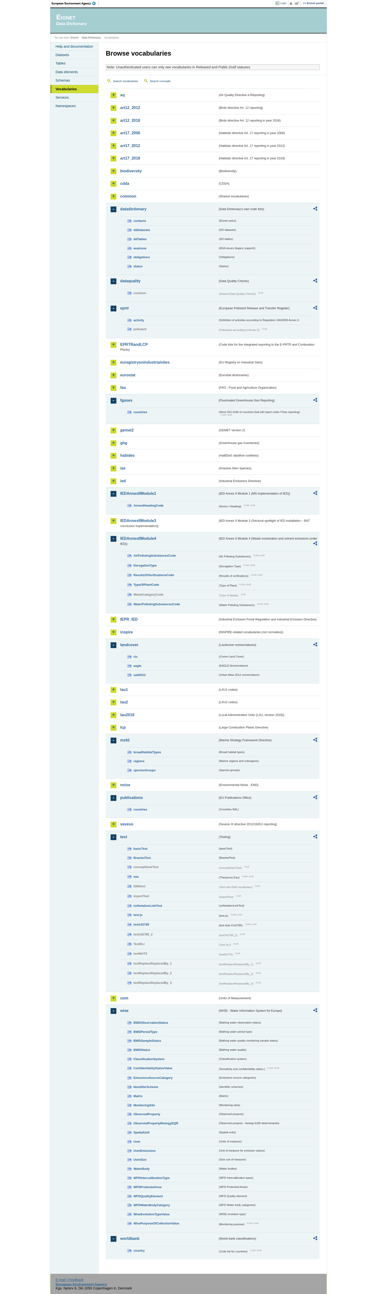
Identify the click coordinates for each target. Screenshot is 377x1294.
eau (136, 876)
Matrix (138, 1096)
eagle (137, 666)
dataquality (130, 281)
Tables (61, 63)
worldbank (129, 1238)
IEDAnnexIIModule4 (138, 538)
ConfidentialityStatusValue (152, 1068)
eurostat (127, 375)
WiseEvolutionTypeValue (151, 1214)
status (138, 266)
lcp (123, 727)
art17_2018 (130, 158)
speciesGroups (144, 770)
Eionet (74, 37)
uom (124, 998)
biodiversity (131, 171)
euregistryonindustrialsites (145, 362)
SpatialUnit (141, 1132)
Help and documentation (74, 46)
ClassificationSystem (148, 1059)
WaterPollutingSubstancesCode (156, 604)
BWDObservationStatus (150, 1022)
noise (125, 785)
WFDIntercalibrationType (151, 1178)
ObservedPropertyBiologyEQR (155, 1123)
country (139, 1250)
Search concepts (160, 81)
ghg (123, 443)
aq (122, 95)
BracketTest (142, 858)
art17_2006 (130, 133)
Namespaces (66, 106)
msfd (124, 740)
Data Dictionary (91, 37)
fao (123, 388)
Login (283, 3)
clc (135, 656)
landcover (129, 645)
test (123, 837)
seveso (126, 824)
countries (140, 412)
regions (139, 761)
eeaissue (139, 248)
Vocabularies (66, 89)
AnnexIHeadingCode (148, 505)
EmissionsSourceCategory (153, 1078)
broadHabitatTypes (147, 752)
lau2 (124, 702)
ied (123, 481)
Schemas (63, 80)
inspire (126, 632)
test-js (138, 915)
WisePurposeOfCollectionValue (156, 1223)
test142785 (141, 924)
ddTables (140, 239)
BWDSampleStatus (147, 1041)
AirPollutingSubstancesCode (154, 555)
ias (123, 468)
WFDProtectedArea (147, 1187)
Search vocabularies (125, 81)
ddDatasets (141, 230)
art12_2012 (130, 108)
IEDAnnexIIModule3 (138, 521)
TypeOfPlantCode (146, 584)
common (128, 196)
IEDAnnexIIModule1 (138, 493)
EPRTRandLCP (134, 344)
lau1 (124, 690)
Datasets (62, 55)
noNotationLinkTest (147, 906)
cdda (124, 183)
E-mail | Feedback (69, 1280)
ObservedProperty (146, 1114)
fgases (126, 400)
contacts (139, 221)
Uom (136, 1141)
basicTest (140, 848)
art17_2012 (130, 146)
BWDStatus (141, 1050)
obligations (141, 257)
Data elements (67, 72)
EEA (75, 3)
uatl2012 (139, 675)
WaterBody (141, 1169)
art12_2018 (130, 120)
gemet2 (127, 430)
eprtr (124, 308)
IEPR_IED (129, 619)
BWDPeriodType (145, 1032)
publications (131, 798)
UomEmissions (144, 1150)
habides (127, 455)
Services (62, 97)
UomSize (139, 1159)
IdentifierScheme (145, 1087)
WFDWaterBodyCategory (151, 1205)
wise (124, 1011)
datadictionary (133, 209)
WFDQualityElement (148, 1196)
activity (138, 320)
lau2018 (127, 715)
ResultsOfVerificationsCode (153, 575)
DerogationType (145, 565)
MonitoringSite (144, 1105)
